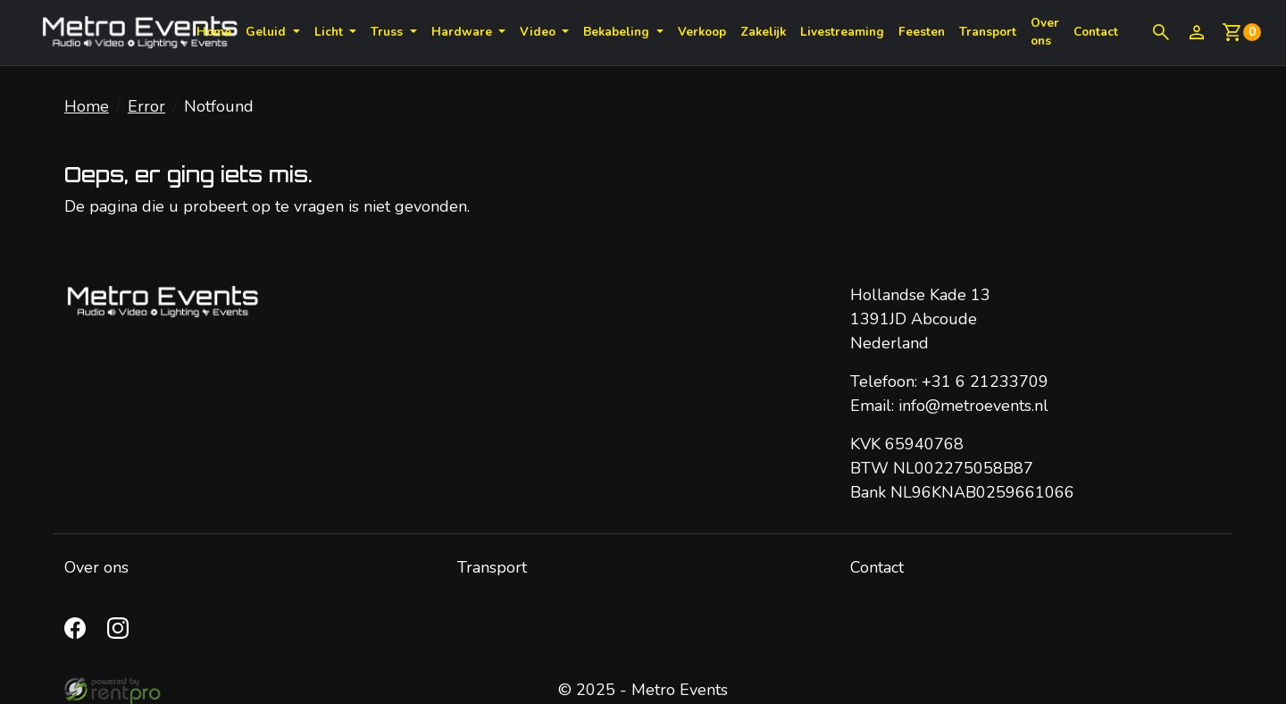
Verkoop (702, 31)
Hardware (463, 31)
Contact (877, 567)
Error (146, 106)
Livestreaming (842, 31)
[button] (1161, 32)
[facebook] (78, 633)
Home (213, 31)
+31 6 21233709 (985, 381)
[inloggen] (1196, 32)
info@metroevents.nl (973, 405)
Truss (388, 31)
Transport (987, 31)
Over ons (1045, 31)
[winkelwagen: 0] (1241, 32)
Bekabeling (618, 31)
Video (539, 31)
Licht (330, 31)
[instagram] (121, 633)
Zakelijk (763, 31)
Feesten (921, 31)
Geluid (267, 31)
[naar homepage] (139, 32)
